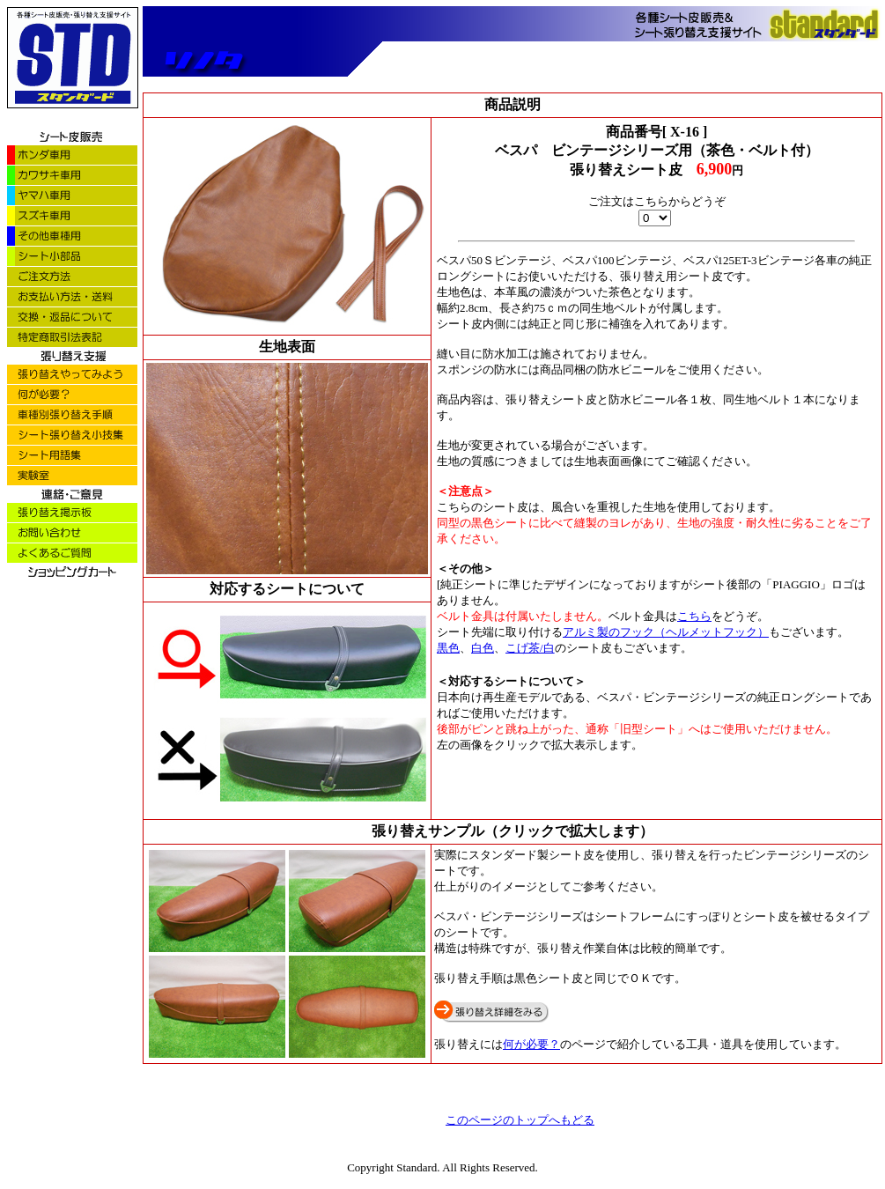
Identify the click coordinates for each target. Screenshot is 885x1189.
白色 (482, 647)
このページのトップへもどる (520, 1119)
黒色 (448, 647)
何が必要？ (531, 1044)
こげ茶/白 (530, 647)
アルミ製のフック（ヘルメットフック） (666, 632)
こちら (694, 616)
